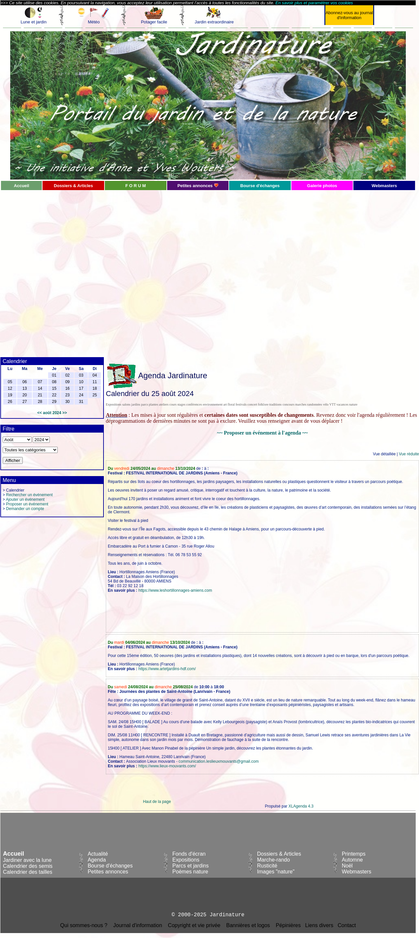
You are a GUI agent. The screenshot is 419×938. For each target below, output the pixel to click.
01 (54, 375)
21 (40, 395)
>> (64, 413)
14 (40, 388)
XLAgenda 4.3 (301, 806)
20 (24, 395)
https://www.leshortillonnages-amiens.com (175, 590)
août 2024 (52, 413)
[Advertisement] (80, 271)
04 (95, 375)
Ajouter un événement (25, 499)
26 (10, 401)
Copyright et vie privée (194, 925)
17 (81, 388)
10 (81, 382)
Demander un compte (25, 508)
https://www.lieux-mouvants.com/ (167, 766)
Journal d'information (137, 925)
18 (95, 388)
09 (67, 382)
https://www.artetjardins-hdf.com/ (167, 669)
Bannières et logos (248, 925)
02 (67, 375)
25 (95, 395)
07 (40, 382)
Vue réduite (409, 454)
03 (81, 375)
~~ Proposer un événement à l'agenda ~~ (262, 433)
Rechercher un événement (29, 495)
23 (67, 395)
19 (10, 395)
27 (24, 401)
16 (67, 388)
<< (39, 413)
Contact (347, 925)
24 (81, 395)
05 (10, 382)
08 (54, 382)
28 (40, 401)
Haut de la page (157, 801)
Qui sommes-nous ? (83, 925)
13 (24, 388)
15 (54, 388)
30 (67, 401)
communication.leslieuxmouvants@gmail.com (219, 761)
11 (95, 382)
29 (54, 401)
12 (10, 388)
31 (81, 401)
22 (54, 395)
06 (24, 382)
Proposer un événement (27, 504)
